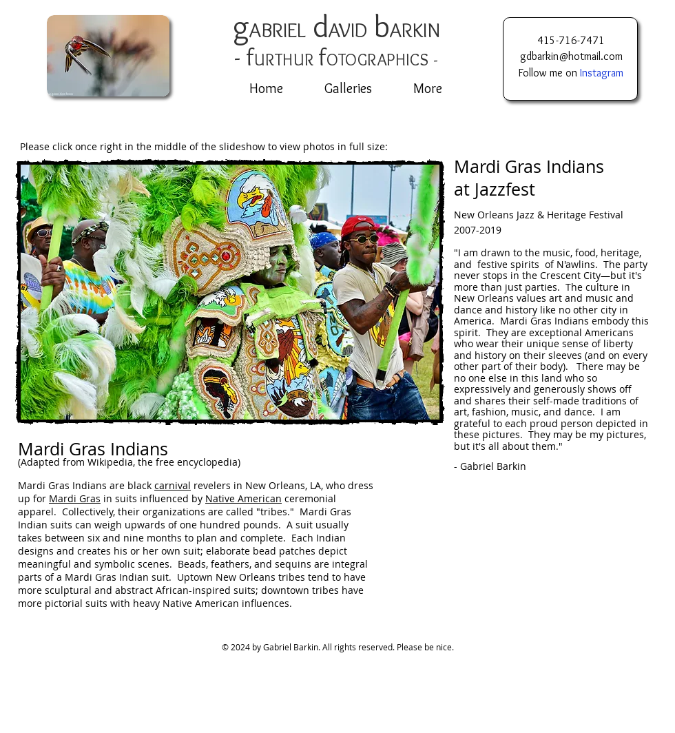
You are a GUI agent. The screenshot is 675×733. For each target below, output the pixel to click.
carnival (172, 485)
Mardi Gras (75, 498)
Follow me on (571, 72)
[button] (230, 292)
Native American (243, 498)
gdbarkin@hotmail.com (571, 56)
